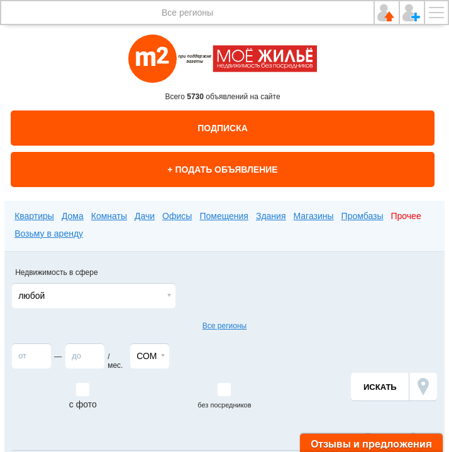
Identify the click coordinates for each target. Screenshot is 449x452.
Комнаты (109, 216)
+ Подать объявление (222, 169)
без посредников (224, 405)
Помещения (223, 216)
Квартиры (34, 216)
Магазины (314, 216)
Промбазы (362, 216)
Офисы (177, 216)
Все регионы (187, 13)
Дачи (145, 216)
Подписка (222, 128)
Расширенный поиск (401, 436)
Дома (73, 216)
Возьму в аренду (48, 234)
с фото (83, 404)
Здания (271, 216)
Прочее (406, 216)
